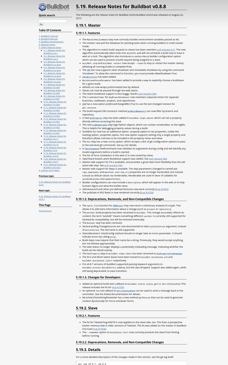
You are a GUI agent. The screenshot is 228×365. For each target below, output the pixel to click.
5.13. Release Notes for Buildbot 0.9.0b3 (55, 120)
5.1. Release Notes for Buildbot (54, 52)
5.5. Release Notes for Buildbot (54, 74)
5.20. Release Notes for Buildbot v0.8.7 (55, 160)
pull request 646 (147, 92)
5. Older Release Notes (50, 47)
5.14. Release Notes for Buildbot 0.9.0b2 (55, 126)
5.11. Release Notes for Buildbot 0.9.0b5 (55, 109)
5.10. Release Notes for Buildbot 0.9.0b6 (55, 103)
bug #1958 (99, 323)
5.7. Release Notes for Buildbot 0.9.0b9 (54, 86)
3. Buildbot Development (51, 41)
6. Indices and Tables (49, 170)
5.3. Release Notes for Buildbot (54, 63)
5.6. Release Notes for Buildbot (54, 80)
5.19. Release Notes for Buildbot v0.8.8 (55, 154)
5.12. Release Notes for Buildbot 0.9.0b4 (55, 114)
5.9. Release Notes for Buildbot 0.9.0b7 (54, 97)
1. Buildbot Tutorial (48, 36)
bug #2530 (146, 189)
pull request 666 (158, 156)
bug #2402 (162, 186)
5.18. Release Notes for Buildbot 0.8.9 (55, 149)
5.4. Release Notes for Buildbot (54, 69)
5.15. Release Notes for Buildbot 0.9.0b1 (55, 132)
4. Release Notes (47, 44)
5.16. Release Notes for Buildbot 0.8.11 (55, 137)
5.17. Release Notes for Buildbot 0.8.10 (55, 143)
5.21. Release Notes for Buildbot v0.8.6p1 (55, 166)
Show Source (45, 210)
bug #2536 (118, 282)
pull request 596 (113, 162)
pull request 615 (166, 49)
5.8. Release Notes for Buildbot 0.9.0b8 (54, 92)
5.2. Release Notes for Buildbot (54, 57)
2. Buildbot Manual (48, 38)
